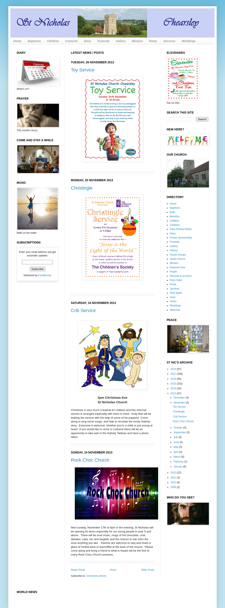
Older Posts (147, 569)
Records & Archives (181, 276)
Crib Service (83, 310)
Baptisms (34, 41)
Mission (137, 41)
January (178, 466)
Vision (173, 301)
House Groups (178, 254)
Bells (172, 212)
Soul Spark (176, 292)
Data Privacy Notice (181, 229)
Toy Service (83, 69)
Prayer (173, 271)
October (178, 427)
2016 (174, 378)
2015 (174, 383)
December (180, 397)
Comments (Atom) (96, 575)
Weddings (189, 41)
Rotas (153, 41)
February (179, 461)
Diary (87, 41)
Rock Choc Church (90, 460)
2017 (174, 373)
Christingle (81, 188)
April (176, 452)
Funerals (104, 41)
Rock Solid (176, 280)
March (177, 456)
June (177, 442)
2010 (174, 482)
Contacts (71, 41)
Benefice (175, 216)
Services (170, 41)
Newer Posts (78, 569)
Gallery (121, 41)
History (174, 250)
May (176, 447)
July (176, 437)
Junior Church (177, 258)
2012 (174, 472)
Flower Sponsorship (181, 237)
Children (53, 41)
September (180, 432)
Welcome (175, 309)
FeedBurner (44, 275)
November (180, 402)
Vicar (172, 297)
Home (17, 41)
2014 (174, 388)
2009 (174, 487)
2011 (174, 477)
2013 (174, 393)
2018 (174, 369)
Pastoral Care (177, 267)
